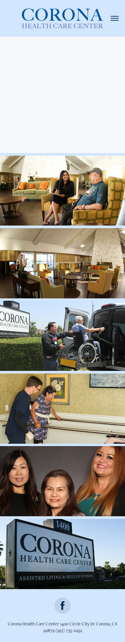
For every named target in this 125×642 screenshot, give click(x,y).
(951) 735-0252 (69, 630)
